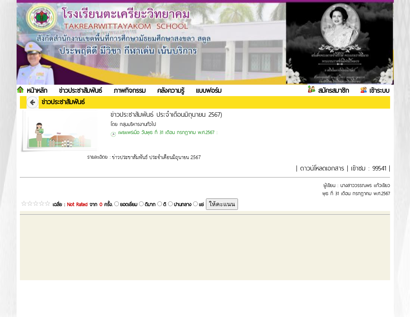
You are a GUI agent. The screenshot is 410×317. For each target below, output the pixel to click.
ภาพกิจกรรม (130, 90)
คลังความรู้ (170, 90)
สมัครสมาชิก (332, 90)
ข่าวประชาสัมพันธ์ (80, 90)
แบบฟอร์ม (208, 90)
